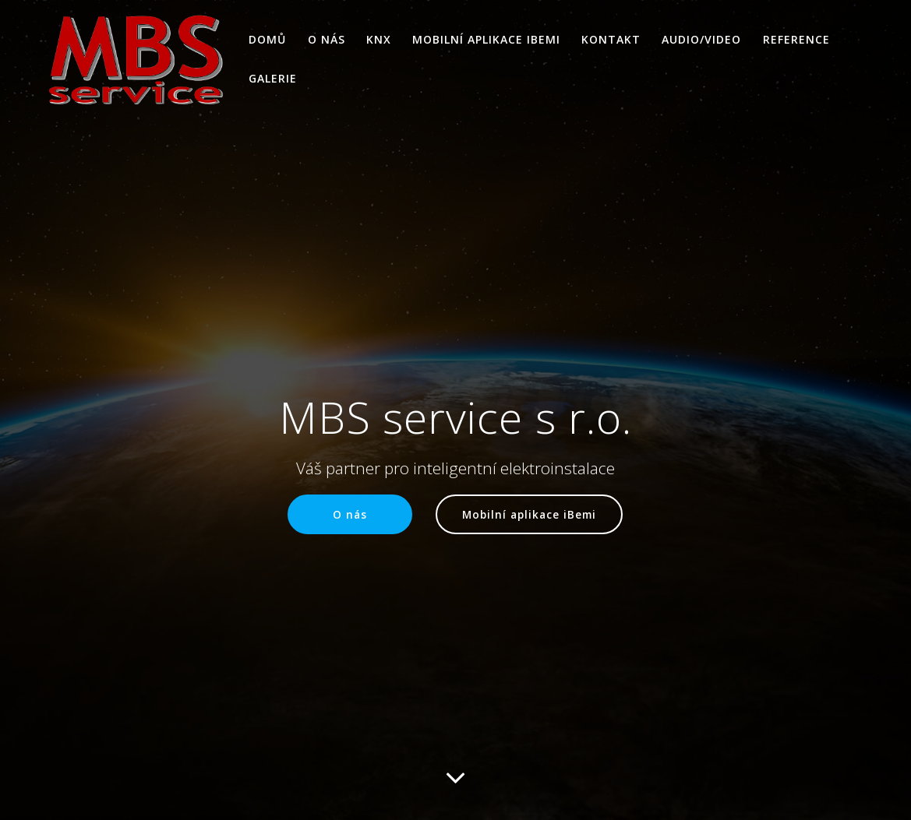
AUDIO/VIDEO (701, 39)
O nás (326, 39)
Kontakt (611, 39)
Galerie (273, 78)
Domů (267, 39)
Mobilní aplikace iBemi (486, 39)
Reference (796, 39)
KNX (378, 39)
